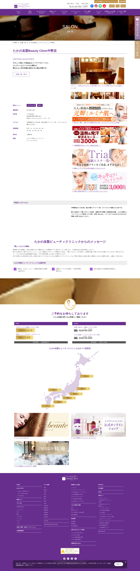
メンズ (18, 523)
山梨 (45, 503)
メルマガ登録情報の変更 (77, 537)
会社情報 (73, 518)
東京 (45, 487)
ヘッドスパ (19, 518)
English (112, 6)
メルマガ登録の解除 (76, 539)
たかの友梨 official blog (76, 498)
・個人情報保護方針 (103, 525)
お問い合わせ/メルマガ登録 (77, 529)
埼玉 (45, 494)
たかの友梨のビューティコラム (78, 492)
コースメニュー (75, 12)
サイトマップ (101, 531)
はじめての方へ (41, 12)
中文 (117, 6)
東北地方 (46, 505)
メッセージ (73, 487)
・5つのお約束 (20, 495)
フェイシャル (20, 509)
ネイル (18, 521)
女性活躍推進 (74, 514)
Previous (69, 96)
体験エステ (53, 12)
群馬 (45, 496)
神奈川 (45, 490)
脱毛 (18, 514)
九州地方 (46, 517)
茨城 (45, 501)
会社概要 (73, 521)
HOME (15, 42)
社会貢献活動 (74, 526)
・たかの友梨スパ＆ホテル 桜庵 (106, 516)
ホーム (19, 12)
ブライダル (64, 12)
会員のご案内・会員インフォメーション (26, 527)
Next (125, 96)
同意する (118, 564)
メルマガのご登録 (75, 535)
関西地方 (46, 510)
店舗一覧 (23, 42)
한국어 (123, 6)
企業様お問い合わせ (76, 543)
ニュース (98, 12)
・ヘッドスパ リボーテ (103, 508)
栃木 (45, 498)
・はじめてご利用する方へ (23, 491)
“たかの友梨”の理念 (76, 505)
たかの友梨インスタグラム (77, 501)
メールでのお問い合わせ (77, 532)
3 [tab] (99, 90)
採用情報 (122, 1)
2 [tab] (96, 90)
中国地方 (46, 512)
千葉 (45, 492)
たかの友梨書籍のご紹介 (77, 494)
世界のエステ (74, 510)
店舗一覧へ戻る (21, 74)
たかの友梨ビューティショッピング (106, 1)
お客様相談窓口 (20, 530)
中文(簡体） (101, 488)
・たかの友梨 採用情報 (103, 510)
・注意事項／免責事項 (103, 523)
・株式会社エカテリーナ (104, 504)
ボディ (18, 512)
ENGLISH (100, 484)
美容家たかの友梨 (110, 12)
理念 (30, 12)
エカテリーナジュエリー (77, 496)
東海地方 (46, 508)
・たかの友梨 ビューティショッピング (104, 513)
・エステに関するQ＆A (22, 493)
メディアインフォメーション (51, 524)
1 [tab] (93, 90)
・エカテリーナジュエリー (104, 518)
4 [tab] (101, 90)
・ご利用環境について (103, 527)
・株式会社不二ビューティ (104, 500)
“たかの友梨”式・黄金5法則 (77, 512)
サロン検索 (87, 12)
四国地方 (46, 514)
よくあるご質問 (121, 12)
